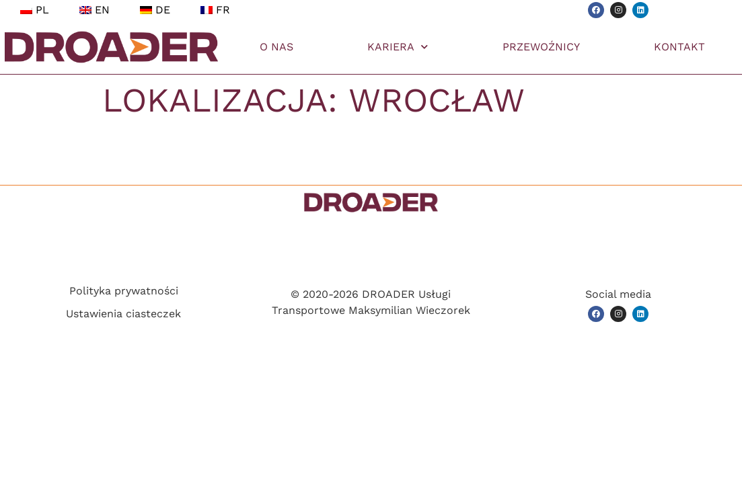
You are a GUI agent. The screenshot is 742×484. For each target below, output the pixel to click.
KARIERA (397, 46)
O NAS (276, 46)
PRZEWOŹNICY (541, 46)
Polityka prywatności (123, 290)
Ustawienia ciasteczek (123, 313)
